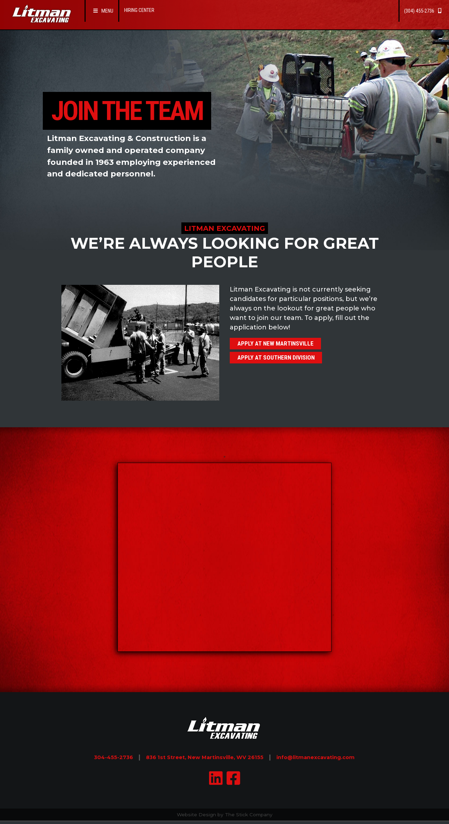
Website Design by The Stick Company (224, 815)
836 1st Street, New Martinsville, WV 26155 (200, 757)
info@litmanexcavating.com (330, 757)
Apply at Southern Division (283, 361)
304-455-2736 (94, 757)
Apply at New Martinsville (282, 345)
